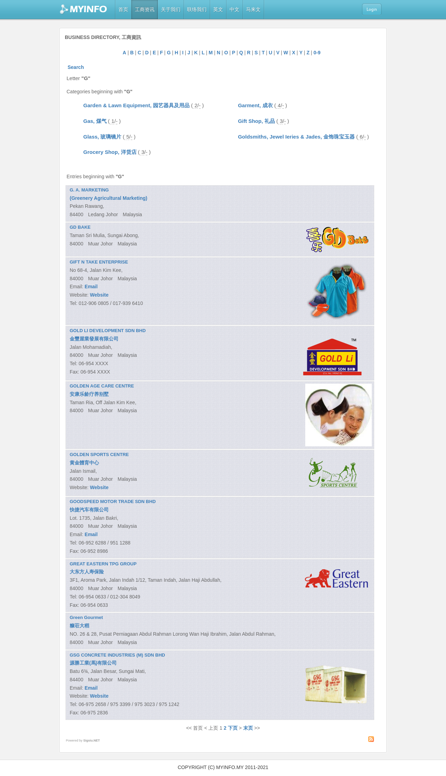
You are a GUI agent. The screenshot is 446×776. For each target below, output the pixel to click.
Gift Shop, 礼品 (256, 121)
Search (76, 67)
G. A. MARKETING (89, 190)
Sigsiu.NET (91, 740)
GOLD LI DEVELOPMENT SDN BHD (108, 330)
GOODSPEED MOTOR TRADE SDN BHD (113, 501)
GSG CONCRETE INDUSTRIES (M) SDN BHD (117, 655)
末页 (248, 728)
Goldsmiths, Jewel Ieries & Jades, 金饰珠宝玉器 (296, 137)
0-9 (317, 52)
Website (99, 295)
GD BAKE (80, 227)
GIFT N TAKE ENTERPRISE (99, 262)
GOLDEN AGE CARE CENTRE (102, 386)
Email (91, 286)
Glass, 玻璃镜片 (102, 137)
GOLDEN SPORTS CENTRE (99, 454)
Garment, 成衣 (255, 105)
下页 (233, 728)
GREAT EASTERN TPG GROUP (103, 563)
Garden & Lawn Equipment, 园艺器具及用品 (136, 105)
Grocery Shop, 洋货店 (110, 152)
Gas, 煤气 (95, 121)
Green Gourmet (86, 617)
